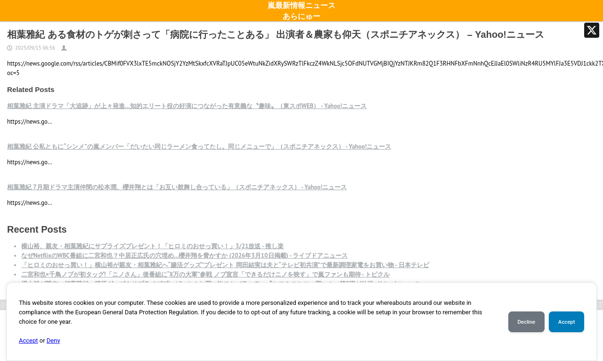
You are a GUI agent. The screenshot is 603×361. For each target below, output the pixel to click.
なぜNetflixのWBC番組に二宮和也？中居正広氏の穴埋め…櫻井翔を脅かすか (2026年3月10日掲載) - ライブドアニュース (184, 256)
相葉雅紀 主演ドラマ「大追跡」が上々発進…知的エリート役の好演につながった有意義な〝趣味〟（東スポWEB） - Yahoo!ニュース (187, 106)
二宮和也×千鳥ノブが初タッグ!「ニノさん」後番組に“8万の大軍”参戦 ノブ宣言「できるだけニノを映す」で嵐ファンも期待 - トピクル (205, 274)
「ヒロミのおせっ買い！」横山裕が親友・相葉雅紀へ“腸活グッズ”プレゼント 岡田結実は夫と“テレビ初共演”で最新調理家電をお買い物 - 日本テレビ (225, 265)
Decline (526, 322)
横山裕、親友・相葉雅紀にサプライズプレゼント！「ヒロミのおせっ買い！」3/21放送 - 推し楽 (152, 246)
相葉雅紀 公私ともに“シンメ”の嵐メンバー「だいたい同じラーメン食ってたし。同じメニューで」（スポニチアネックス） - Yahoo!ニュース (199, 147)
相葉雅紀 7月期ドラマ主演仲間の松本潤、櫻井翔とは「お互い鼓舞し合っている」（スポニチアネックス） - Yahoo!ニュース (177, 187)
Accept (28, 340)
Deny (53, 340)
